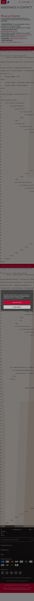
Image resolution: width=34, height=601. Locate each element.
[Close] (31, 292)
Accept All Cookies (17, 302)
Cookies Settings (17, 307)
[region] (17, 300)
